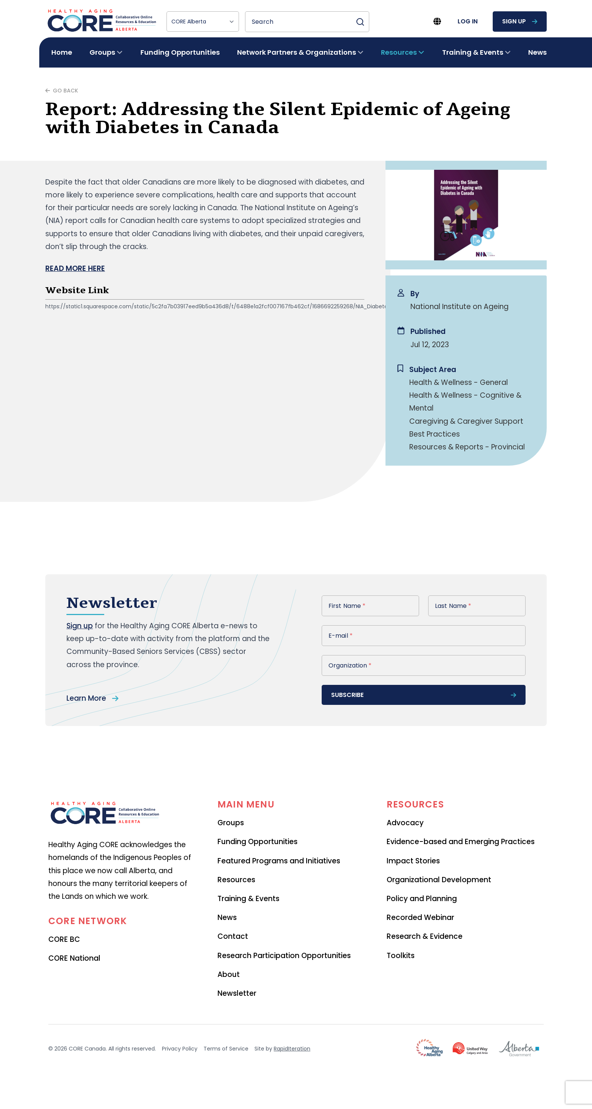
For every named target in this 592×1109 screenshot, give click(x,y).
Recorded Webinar (420, 917)
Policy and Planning (422, 899)
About (228, 974)
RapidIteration (292, 1048)
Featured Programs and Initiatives (278, 861)
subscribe (423, 695)
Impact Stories (413, 861)
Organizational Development (439, 880)
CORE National (74, 958)
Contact (232, 936)
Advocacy (405, 823)
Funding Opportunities (180, 52)
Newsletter (236, 993)
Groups (230, 823)
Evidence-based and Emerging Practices (461, 842)
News (537, 52)
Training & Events (248, 899)
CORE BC (64, 939)
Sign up (79, 626)
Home (61, 52)
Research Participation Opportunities (284, 956)
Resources (236, 880)
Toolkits (401, 956)
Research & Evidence (424, 936)
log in (468, 21)
